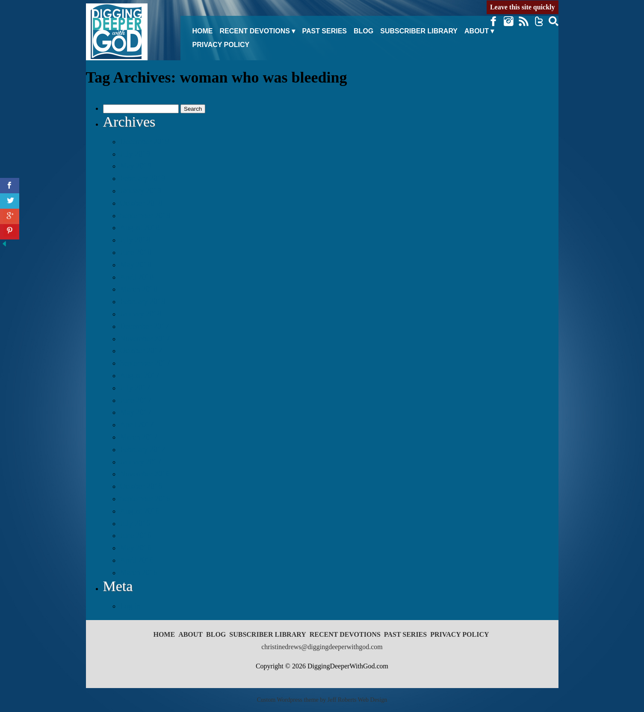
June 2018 (136, 252)
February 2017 (142, 449)
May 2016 (136, 548)
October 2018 (141, 203)
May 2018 (136, 264)
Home (202, 31)
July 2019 (135, 154)
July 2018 (135, 240)
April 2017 (137, 424)
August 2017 (140, 375)
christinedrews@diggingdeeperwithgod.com (322, 646)
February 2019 (142, 178)
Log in (130, 606)
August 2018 (140, 227)
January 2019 (140, 190)
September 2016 (145, 498)
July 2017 (135, 388)
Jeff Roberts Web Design (357, 700)
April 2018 (137, 277)
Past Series (324, 31)
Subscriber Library (419, 31)
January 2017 (140, 462)
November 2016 (145, 474)
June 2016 (136, 535)
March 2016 (138, 572)
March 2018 (138, 289)
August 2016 (140, 511)
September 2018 (145, 215)
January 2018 (140, 314)
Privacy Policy (221, 44)
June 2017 (136, 400)
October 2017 (141, 350)
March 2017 (138, 437)
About (476, 31)
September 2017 (145, 363)
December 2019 (144, 141)
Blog (363, 31)
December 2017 (144, 326)
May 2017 (136, 412)
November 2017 (145, 338)
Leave (522, 7)
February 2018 (142, 301)
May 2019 (136, 166)
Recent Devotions (255, 31)
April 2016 (137, 560)
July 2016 (135, 523)
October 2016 (141, 486)
